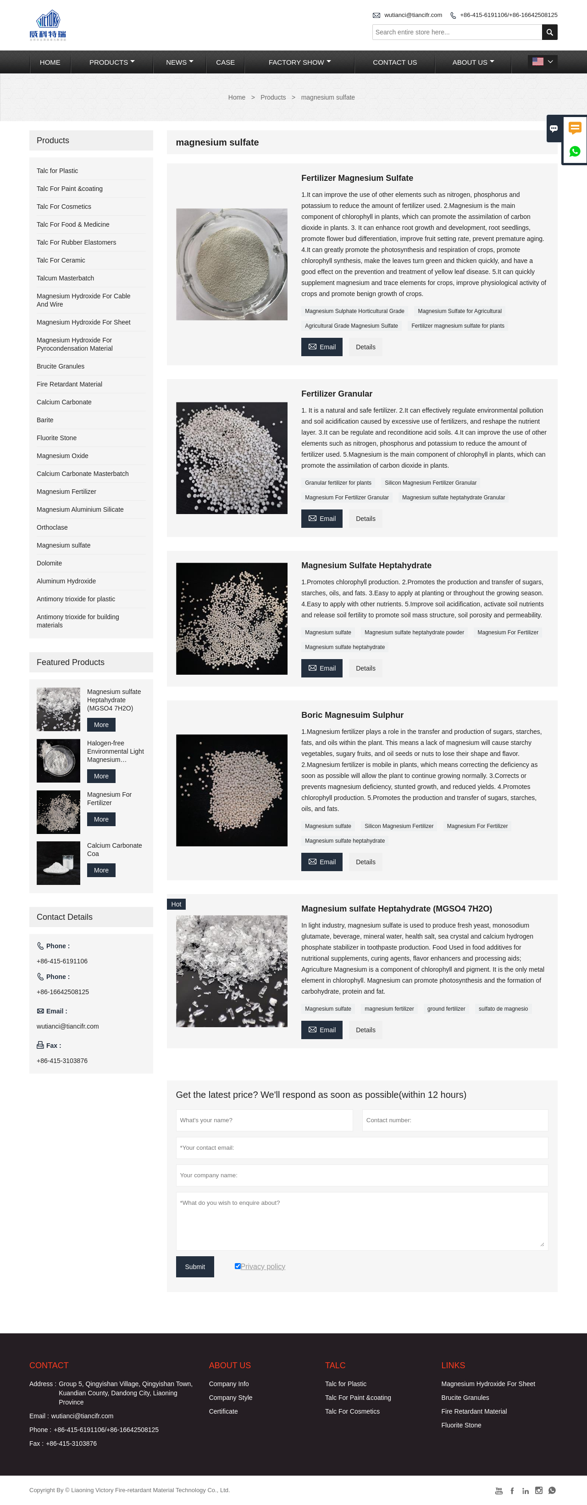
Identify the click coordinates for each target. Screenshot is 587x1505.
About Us (473, 62)
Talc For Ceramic (61, 260)
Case (225, 62)
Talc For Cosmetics (64, 206)
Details (366, 347)
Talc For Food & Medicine (73, 224)
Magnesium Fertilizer (66, 491)
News (180, 62)
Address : (42, 1384)
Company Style (231, 1397)
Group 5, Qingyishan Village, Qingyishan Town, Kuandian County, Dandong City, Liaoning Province (126, 1393)
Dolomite (49, 563)
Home (50, 62)
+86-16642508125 (63, 992)
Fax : (36, 1443)
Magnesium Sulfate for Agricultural (460, 311)
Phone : (40, 1429)
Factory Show (300, 62)
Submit (195, 1266)
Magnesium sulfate (328, 632)
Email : (39, 1416)
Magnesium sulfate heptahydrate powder (414, 632)
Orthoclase (52, 527)
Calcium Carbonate (64, 402)
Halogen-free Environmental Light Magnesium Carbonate (115, 751)
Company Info (229, 1384)
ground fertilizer (446, 1009)
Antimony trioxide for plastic (76, 599)
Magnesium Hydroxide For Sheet (84, 322)
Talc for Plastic (57, 170)
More (101, 724)
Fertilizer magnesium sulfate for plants (457, 326)
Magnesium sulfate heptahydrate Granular (453, 497)
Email (322, 346)
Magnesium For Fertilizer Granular (347, 497)
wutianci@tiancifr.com (413, 14)
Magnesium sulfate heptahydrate (345, 647)
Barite (45, 420)
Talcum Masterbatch (65, 278)
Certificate (223, 1411)
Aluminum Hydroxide (66, 581)
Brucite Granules (60, 366)
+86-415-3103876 (62, 1060)
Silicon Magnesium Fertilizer (399, 826)
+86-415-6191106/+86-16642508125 (509, 14)
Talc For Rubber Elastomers (76, 242)
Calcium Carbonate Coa (114, 849)
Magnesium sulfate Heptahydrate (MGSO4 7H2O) (114, 700)
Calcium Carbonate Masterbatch (83, 473)
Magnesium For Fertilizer (507, 632)
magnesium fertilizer (389, 1009)
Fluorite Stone (57, 438)
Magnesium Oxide (63, 455)
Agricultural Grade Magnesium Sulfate (351, 326)
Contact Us (395, 62)
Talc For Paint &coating (70, 188)
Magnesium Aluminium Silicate (80, 509)
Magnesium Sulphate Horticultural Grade (354, 311)
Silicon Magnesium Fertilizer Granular (430, 483)
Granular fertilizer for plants (338, 483)
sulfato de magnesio (503, 1009)
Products (112, 62)
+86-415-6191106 (62, 961)
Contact (49, 1365)
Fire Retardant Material (69, 384)
